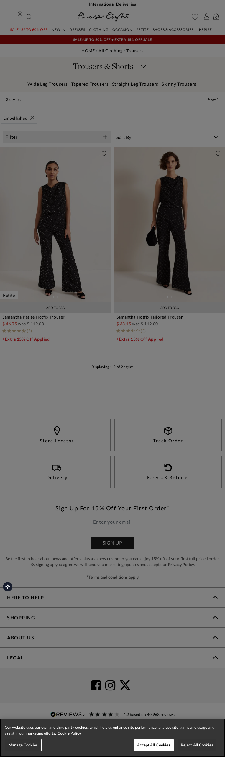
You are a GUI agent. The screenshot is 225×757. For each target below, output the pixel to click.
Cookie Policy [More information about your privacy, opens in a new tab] (69, 733)
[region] (112, 738)
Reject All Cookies (197, 745)
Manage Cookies (23, 745)
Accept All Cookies (153, 745)
